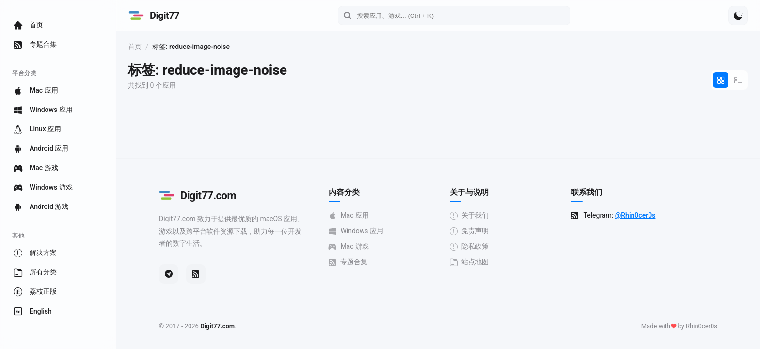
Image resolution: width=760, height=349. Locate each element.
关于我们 (469, 215)
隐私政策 (469, 246)
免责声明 (469, 231)
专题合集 (348, 262)
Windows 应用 (356, 231)
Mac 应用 (349, 215)
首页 (135, 46)
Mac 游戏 (349, 246)
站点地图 (469, 262)
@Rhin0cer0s (635, 215)
